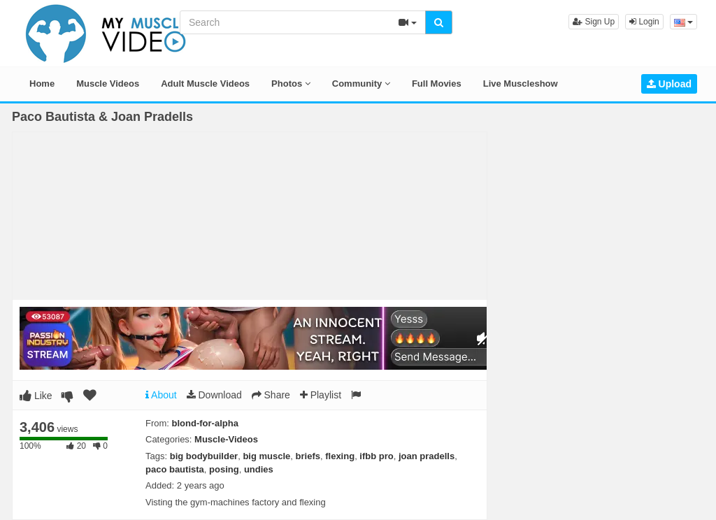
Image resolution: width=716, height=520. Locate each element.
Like (36, 395)
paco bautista (174, 469)
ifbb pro (376, 456)
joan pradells (426, 456)
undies (258, 469)
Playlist (320, 394)
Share (271, 394)
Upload (669, 83)
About (161, 394)
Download (214, 394)
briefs (308, 456)
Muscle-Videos (226, 439)
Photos (290, 83)
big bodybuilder (204, 456)
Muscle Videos (107, 83)
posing (224, 469)
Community (361, 83)
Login (644, 22)
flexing (340, 456)
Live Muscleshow (520, 83)
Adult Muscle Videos (205, 83)
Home (42, 83)
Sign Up (594, 22)
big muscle (266, 456)
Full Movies (436, 83)
